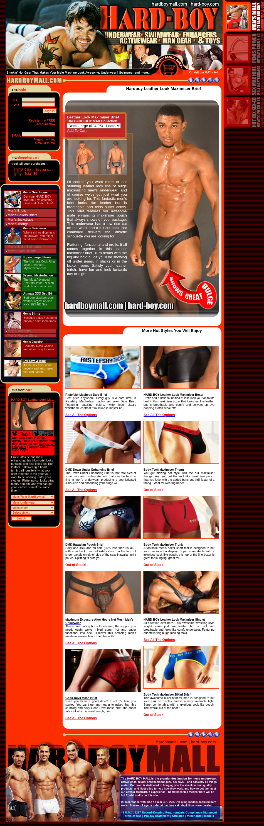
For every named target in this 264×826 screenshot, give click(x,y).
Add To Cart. (77, 130)
